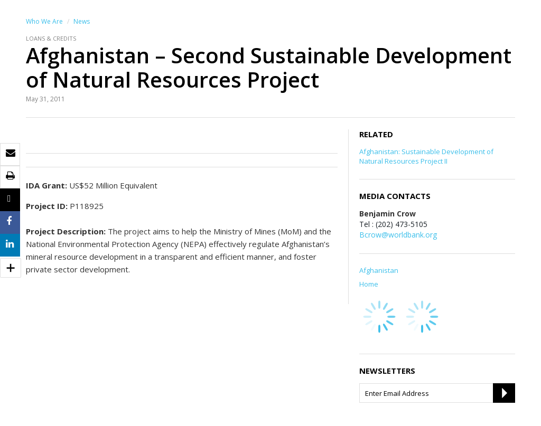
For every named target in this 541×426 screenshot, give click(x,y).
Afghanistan (378, 270)
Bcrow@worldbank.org (398, 235)
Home (368, 284)
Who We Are (44, 21)
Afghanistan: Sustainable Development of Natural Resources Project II (426, 156)
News (81, 21)
